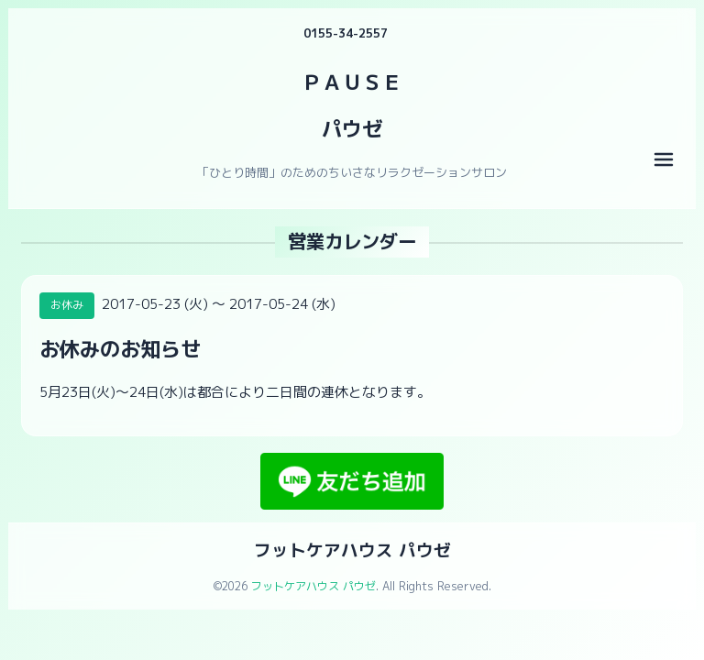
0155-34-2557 (345, 33)
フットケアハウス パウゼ (352, 550)
